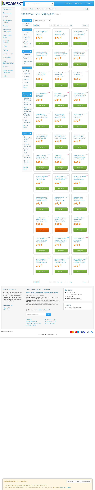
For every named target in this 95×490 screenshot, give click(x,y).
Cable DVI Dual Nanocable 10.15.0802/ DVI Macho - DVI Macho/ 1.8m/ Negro (79, 114)
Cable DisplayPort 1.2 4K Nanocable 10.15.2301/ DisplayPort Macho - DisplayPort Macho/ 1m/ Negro (41, 48)
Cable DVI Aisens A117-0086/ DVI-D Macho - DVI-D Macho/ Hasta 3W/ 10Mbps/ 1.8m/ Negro (79, 416)
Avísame (42, 357)
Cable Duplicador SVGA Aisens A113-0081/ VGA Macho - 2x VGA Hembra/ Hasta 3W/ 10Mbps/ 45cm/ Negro (60, 182)
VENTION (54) (26, 38)
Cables (5, 46)
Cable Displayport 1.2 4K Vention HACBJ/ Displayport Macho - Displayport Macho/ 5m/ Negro (60, 349)
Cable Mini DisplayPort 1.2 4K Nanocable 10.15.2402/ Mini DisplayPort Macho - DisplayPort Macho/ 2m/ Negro (42, 282)
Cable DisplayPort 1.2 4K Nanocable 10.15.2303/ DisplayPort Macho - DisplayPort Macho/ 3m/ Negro (79, 182)
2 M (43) (26, 71)
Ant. (51, 25)
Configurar (70, 481)
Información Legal (50, 472)
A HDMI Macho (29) (27, 145)
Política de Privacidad (31, 459)
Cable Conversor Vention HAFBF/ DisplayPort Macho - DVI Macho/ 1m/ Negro (79, 315)
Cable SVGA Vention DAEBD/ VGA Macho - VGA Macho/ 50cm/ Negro (61, 381)
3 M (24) (26, 76)
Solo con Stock (26, 24)
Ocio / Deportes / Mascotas (8, 71)
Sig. (71, 25)
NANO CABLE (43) (27, 43)
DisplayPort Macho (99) (27, 99)
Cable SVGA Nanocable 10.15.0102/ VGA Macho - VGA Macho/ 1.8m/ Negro (61, 248)
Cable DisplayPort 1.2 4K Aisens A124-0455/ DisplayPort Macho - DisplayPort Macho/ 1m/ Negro (42, 81)
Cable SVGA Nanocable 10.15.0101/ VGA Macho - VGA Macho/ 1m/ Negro (61, 46)
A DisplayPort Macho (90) (27, 138)
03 (61, 25)
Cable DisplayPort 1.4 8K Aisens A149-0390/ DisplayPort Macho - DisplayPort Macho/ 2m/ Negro (61, 282)
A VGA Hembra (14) (26, 162)
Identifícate (69, 3)
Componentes (7, 13)
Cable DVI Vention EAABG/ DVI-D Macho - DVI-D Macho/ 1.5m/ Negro (42, 247)
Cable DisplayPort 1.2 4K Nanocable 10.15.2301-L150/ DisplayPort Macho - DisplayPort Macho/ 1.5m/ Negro (60, 115)
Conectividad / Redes (7, 36)
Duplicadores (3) (27, 62)
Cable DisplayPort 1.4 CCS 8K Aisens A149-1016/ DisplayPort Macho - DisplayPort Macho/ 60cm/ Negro (42, 215)
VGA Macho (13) (27, 121)
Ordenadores (7, 9)
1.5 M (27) (26, 73)
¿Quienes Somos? (31, 478)
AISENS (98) (26, 33)
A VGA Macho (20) (25, 151)
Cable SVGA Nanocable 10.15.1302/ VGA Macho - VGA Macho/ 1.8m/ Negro (61, 147)
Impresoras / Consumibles (7, 30)
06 (67, 25)
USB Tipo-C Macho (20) (27, 115)
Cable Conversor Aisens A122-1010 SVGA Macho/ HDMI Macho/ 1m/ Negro (41, 348)
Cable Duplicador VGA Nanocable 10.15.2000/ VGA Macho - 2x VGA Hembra (61, 315)
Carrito (88, 3)
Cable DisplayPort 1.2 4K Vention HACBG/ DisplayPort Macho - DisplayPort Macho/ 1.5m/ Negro (79, 81)
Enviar (48, 467)
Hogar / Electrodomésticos (8, 62)
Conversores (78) (27, 57)
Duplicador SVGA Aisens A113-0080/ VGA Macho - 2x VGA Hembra (41, 180)
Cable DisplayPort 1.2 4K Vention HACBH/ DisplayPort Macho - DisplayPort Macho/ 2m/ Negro (41, 416)
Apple (4, 76)
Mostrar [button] (85, 25)
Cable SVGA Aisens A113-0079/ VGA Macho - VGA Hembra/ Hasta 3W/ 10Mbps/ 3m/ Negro (41, 114)
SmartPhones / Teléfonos (7, 21)
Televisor (5, 26)
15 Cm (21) (27, 82)
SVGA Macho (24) (27, 103)
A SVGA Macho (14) (27, 156)
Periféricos (6, 50)
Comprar (42, 56)
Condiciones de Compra (33, 476)
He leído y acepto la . (39, 463)
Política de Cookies (65, 487)
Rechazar (77, 481)
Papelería (5, 67)
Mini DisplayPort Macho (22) (27, 109)
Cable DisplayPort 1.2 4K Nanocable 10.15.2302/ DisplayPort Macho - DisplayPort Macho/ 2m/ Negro (79, 383)
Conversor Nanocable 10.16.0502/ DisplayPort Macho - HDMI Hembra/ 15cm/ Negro (79, 282)
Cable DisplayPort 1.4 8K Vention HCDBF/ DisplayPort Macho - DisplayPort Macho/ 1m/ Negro (60, 416)
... (64, 25)
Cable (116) (27, 54)
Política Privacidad (31, 474)
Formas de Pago (50, 476)
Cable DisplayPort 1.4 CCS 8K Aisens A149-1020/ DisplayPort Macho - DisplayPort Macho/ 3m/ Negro (79, 248)
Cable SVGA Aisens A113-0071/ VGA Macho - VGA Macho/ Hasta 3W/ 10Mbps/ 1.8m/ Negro (79, 215)
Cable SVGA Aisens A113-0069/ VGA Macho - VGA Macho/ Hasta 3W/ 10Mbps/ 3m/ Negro (61, 215)
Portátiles (5, 16)
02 (58, 25)
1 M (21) (26, 79)
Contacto (78, 3)
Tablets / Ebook (8, 54)
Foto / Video (7, 57)
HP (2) (25, 46)
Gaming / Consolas (6, 41)
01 (54, 25)
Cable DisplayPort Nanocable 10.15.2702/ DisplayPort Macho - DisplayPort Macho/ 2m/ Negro (61, 81)
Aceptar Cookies (86, 481)
